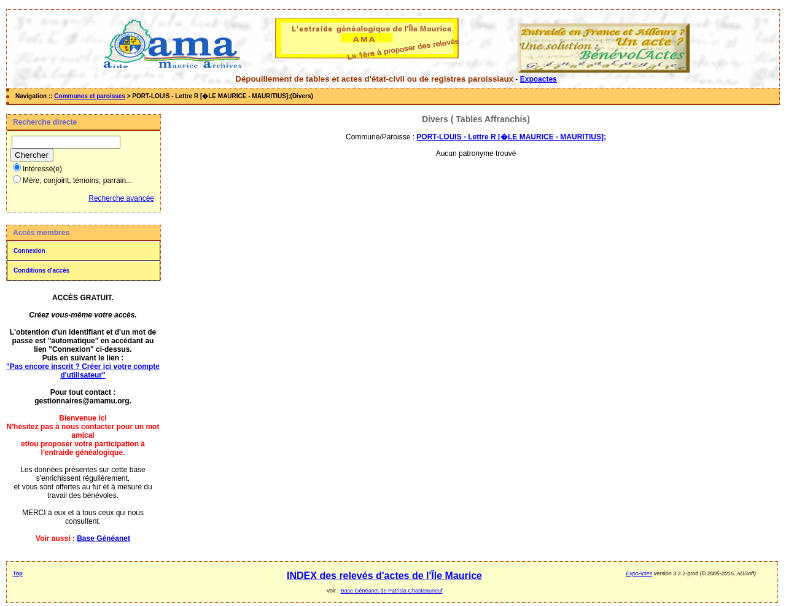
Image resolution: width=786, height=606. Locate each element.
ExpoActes (639, 573)
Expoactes (538, 79)
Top (18, 573)
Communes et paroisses (89, 96)
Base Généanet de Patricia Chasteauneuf (391, 591)
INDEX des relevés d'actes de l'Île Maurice (384, 575)
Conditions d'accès (41, 270)
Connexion (29, 250)
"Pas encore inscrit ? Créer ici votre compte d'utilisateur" (83, 370)
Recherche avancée (121, 198)
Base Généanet (103, 538)
